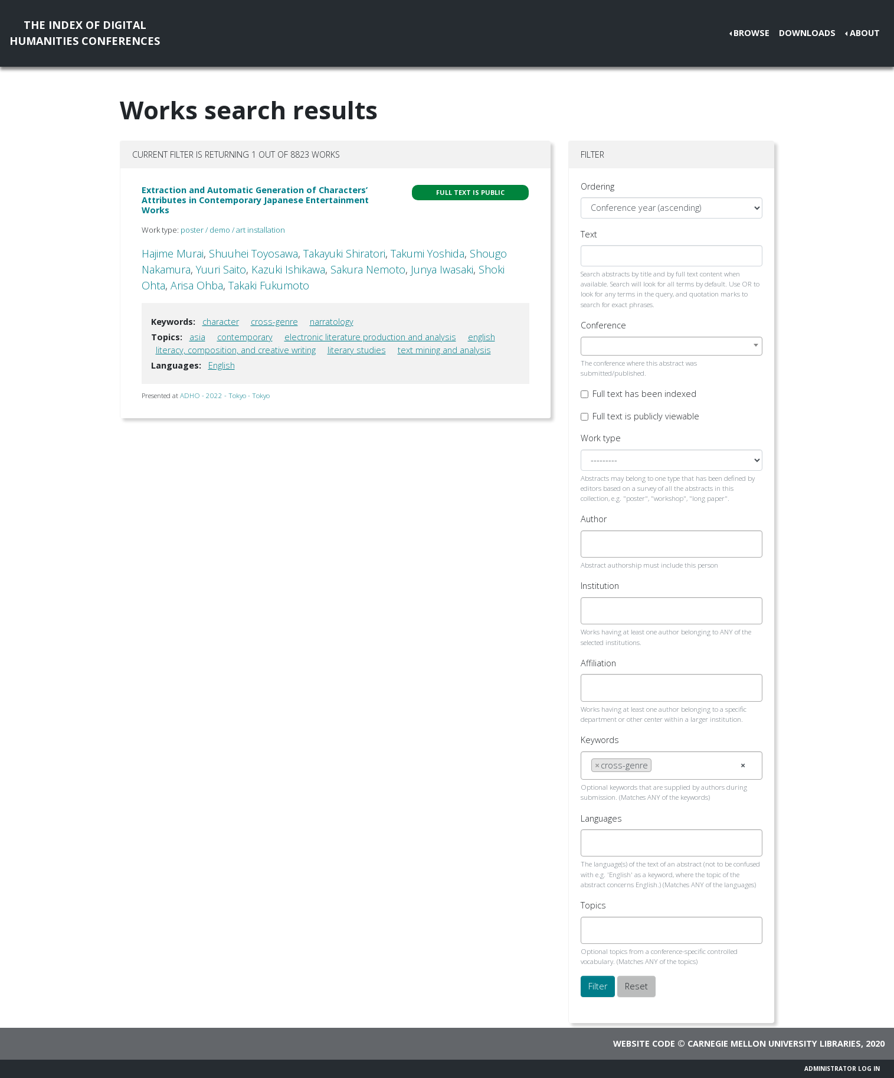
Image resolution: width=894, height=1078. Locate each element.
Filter (597, 986)
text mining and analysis (444, 350)
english (481, 337)
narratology (331, 321)
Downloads (807, 32)
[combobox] (672, 346)
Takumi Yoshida (427, 253)
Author (594, 519)
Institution (600, 585)
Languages (601, 818)
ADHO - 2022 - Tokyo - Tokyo (225, 395)
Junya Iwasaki (442, 269)
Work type (601, 438)
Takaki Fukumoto (268, 285)
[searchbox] (594, 544)
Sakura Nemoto (367, 269)
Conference (603, 325)
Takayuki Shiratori (344, 253)
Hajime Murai (173, 253)
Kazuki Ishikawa (288, 269)
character (220, 321)
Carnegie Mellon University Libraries (774, 1043)
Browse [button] (751, 32)
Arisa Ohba (197, 285)
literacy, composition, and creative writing (236, 350)
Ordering (597, 186)
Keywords (600, 739)
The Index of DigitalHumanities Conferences (84, 33)
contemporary (245, 337)
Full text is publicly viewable (645, 416)
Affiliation (598, 663)
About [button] (865, 32)
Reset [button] (636, 986)
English (221, 365)
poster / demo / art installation (233, 229)
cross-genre (274, 321)
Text (589, 234)
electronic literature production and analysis (370, 337)
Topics (593, 905)
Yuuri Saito (221, 269)
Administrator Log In (842, 1068)
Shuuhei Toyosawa (253, 253)
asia (197, 337)
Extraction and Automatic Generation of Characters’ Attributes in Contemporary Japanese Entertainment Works (255, 200)
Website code (644, 1043)
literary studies (357, 350)
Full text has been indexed (644, 393)
